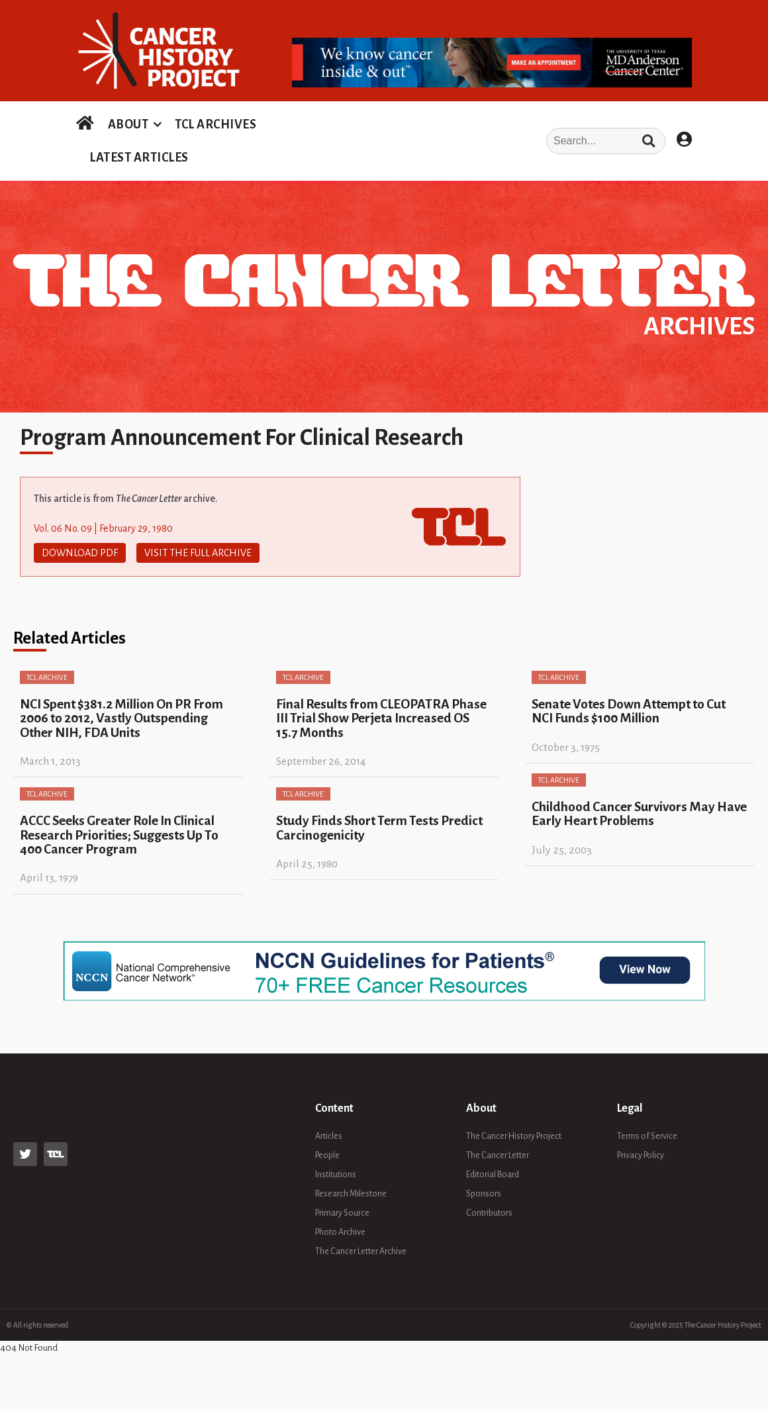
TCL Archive (47, 677)
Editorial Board (492, 1174)
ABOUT (128, 124)
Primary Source (342, 1213)
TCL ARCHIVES (215, 124)
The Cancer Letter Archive (361, 1251)
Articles (328, 1136)
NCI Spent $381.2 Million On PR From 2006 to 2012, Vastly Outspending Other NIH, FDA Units (121, 718)
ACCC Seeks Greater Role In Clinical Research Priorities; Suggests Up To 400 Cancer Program (119, 835)
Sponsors (483, 1193)
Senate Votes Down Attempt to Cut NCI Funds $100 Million (629, 711)
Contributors (489, 1213)
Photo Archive (340, 1232)
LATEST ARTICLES (139, 157)
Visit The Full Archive (198, 553)
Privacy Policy (640, 1155)
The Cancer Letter (497, 1155)
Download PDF (80, 553)
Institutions (335, 1174)
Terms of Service (647, 1136)
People (327, 1155)
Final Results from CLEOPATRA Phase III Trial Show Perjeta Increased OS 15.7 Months (381, 718)
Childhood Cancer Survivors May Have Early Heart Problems (639, 814)
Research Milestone (351, 1193)
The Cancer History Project (513, 1136)
